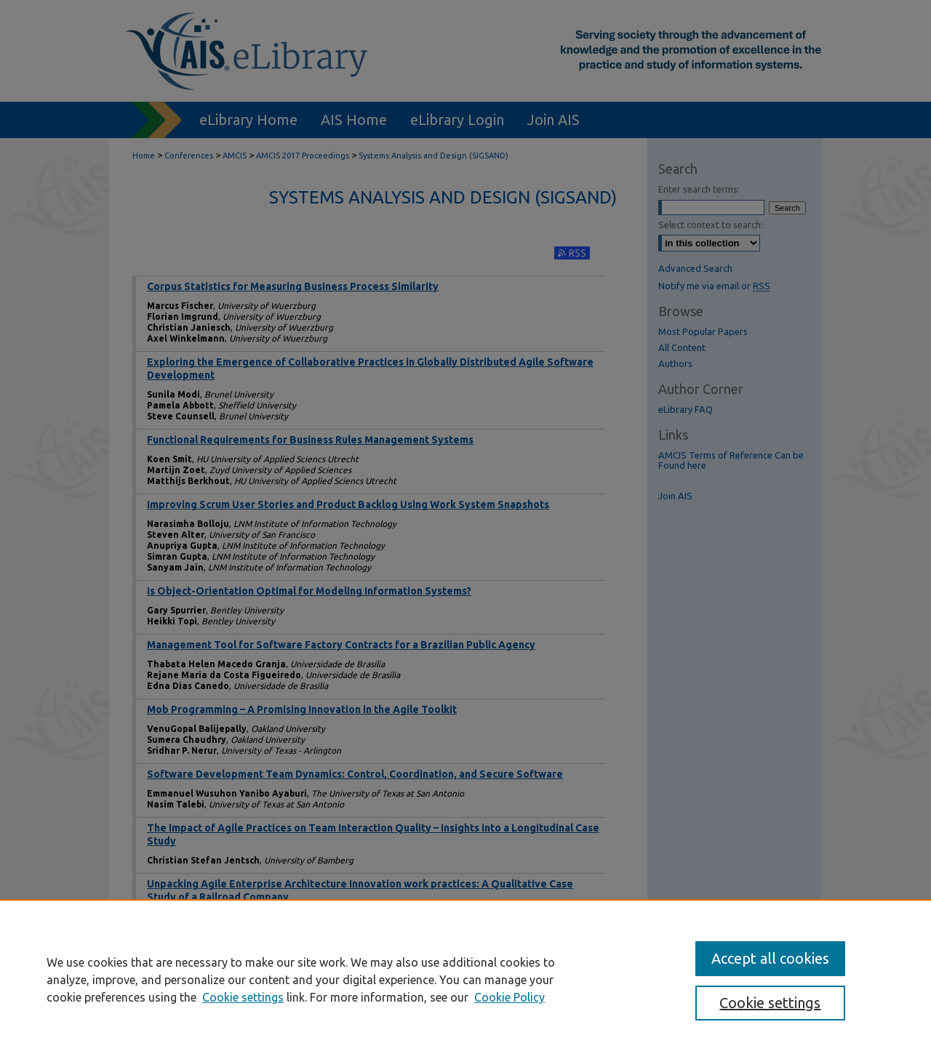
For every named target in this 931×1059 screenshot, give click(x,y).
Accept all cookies (770, 958)
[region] (465, 979)
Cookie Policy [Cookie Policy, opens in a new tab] (509, 997)
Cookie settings (243, 997)
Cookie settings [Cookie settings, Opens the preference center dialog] (769, 1002)
